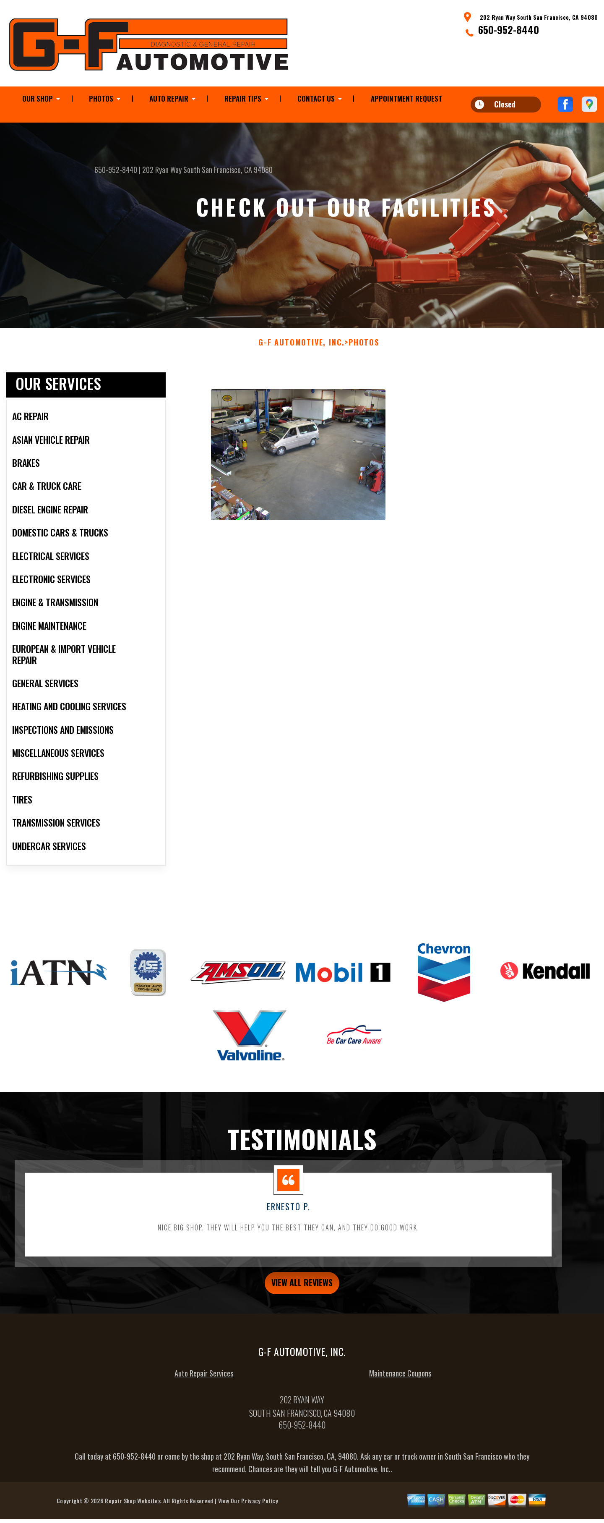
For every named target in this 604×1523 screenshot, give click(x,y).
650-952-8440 (508, 29)
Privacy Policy (259, 1512)
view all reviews (302, 1293)
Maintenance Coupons (400, 1385)
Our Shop (37, 98)
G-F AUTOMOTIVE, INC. (301, 351)
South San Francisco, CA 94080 (228, 169)
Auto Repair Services (203, 1385)
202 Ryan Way (162, 169)
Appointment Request (406, 98)
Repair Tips (242, 98)
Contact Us (316, 98)
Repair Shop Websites (132, 1512)
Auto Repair (168, 98)
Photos (101, 98)
